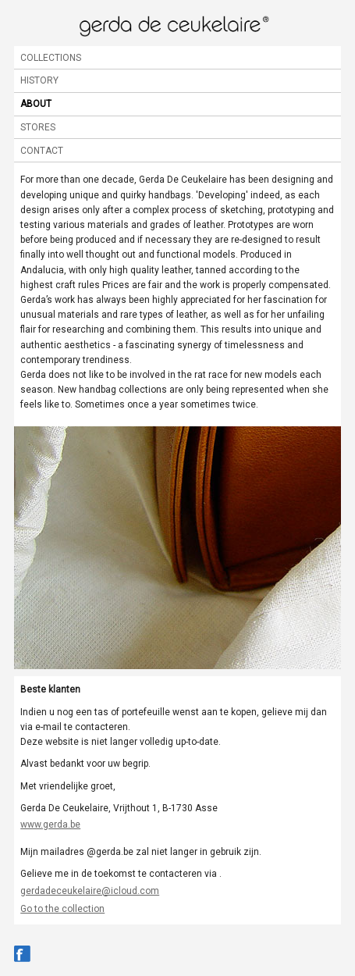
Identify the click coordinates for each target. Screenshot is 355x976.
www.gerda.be (50, 824)
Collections (50, 57)
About (35, 103)
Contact (41, 150)
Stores (37, 127)
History (39, 80)
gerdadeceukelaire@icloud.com (89, 890)
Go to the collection (62, 908)
